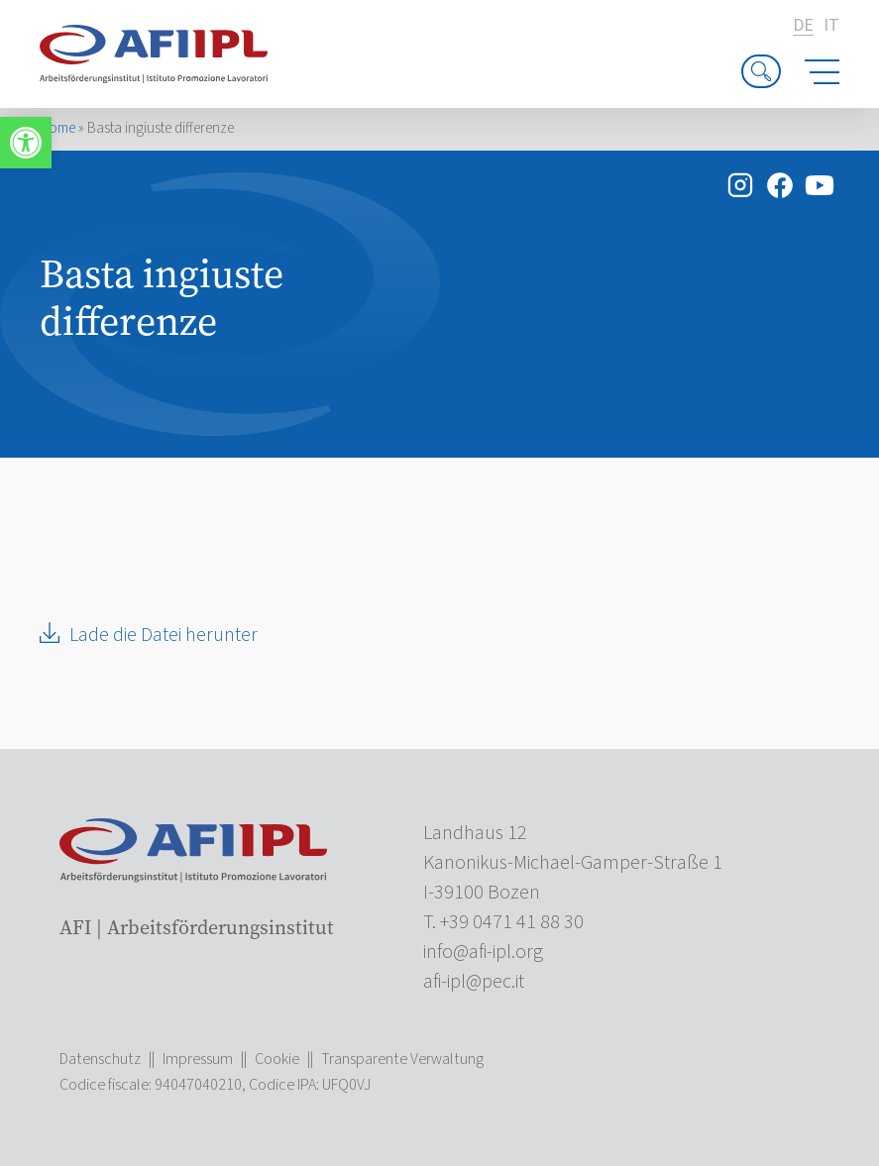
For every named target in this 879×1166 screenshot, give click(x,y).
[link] (26, 142)
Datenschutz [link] (100, 1059)
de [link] (803, 26)
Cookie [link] (277, 1059)
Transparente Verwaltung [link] (402, 1059)
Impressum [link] (198, 1059)
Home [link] (57, 128)
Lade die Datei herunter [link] (163, 635)
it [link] (831, 26)
